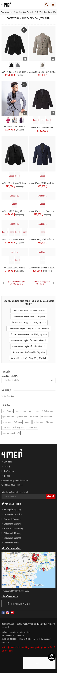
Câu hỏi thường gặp (12, 519)
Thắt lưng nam (18, 428)
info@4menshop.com (19, 480)
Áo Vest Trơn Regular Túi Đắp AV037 (15, 183)
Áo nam (28, 422)
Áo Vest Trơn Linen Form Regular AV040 (42, 211)
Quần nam (18, 422)
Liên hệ (7, 466)
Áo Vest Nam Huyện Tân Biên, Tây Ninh (28, 316)
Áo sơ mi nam (21, 411)
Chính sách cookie (11, 542)
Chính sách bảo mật (12, 538)
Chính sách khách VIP (13, 524)
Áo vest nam (34, 411)
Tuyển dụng (9, 471)
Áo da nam (34, 417)
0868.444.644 (16, 485)
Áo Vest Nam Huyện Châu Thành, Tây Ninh (29, 334)
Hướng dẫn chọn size (13, 514)
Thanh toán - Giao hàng (13, 528)
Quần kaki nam (47, 411)
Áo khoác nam (46, 417)
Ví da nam (6, 428)
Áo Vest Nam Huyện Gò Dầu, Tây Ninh (29, 352)
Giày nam (49, 422)
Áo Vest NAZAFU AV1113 (14, 267)
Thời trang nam (6, 12)
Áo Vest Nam (9, 396)
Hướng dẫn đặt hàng (12, 509)
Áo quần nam (7, 411)
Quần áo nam (32, 428)
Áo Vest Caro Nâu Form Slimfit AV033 (42, 72)
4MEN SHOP (42, 624)
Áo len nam (6, 422)
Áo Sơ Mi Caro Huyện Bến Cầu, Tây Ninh (40, 283)
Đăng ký (50, 497)
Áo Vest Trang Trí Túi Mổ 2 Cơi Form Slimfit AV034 (42, 183)
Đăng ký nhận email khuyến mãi (28, 495)
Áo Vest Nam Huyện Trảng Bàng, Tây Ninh (28, 358)
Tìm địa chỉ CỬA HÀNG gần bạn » (15, 591)
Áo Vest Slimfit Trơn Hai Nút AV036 (42, 267)
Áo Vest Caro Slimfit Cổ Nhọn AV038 (15, 72)
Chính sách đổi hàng (12, 533)
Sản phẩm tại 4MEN (28, 379)
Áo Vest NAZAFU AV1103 (14, 126)
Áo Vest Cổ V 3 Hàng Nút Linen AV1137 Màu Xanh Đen (15, 211)
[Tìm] (52, 380)
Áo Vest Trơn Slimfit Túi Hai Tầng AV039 (15, 239)
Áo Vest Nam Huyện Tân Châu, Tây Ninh (29, 322)
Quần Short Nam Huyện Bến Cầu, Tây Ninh (16, 283)
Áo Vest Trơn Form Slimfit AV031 (42, 127)
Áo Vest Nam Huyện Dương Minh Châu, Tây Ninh (28, 328)
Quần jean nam (8, 417)
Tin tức (7, 476)
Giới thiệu (8, 462)
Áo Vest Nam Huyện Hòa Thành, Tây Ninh (28, 340)
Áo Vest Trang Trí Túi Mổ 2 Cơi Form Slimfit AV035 (42, 239)
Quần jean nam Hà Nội (11, 433)
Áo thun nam (38, 422)
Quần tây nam (22, 417)
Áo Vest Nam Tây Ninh (24, 12)
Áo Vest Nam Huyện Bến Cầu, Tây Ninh (28, 346)
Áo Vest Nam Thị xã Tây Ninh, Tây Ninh (28, 310)
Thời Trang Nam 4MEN (17, 603)
